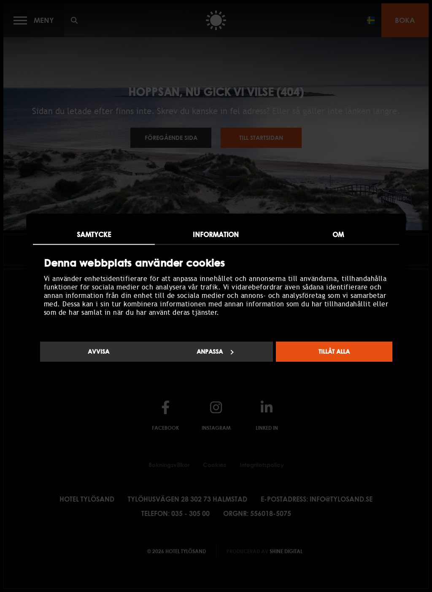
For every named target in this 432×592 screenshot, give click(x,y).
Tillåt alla (334, 351)
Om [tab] (338, 234)
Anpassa (215, 351)
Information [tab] (216, 234)
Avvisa (98, 351)
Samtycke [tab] (94, 234)
